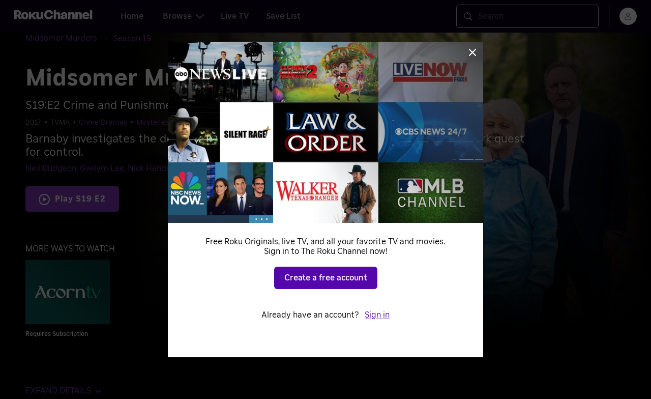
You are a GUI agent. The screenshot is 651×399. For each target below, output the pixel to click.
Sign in (377, 315)
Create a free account (325, 278)
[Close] (472, 52)
